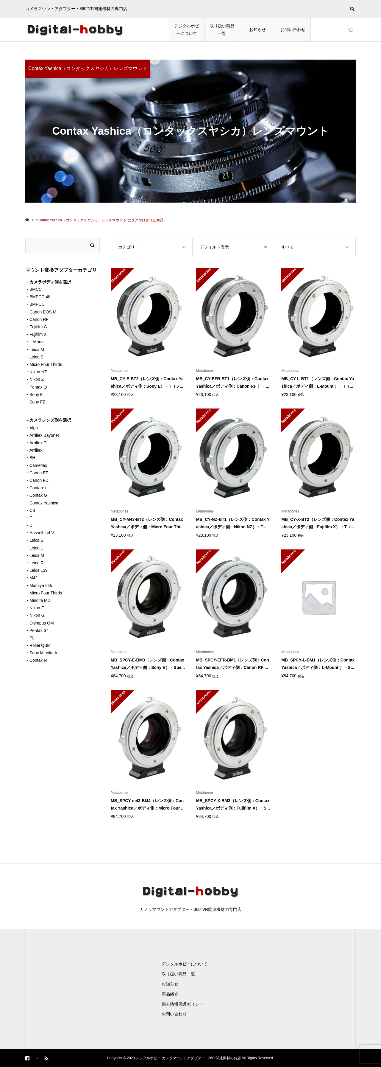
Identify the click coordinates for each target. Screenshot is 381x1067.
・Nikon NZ (36, 371)
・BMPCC (35, 304)
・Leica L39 (36, 570)
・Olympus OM (39, 623)
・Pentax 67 (36, 630)
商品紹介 (170, 994)
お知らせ (257, 29)
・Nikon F (34, 607)
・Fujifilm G (36, 326)
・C (28, 517)
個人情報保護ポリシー (182, 1004)
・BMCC (33, 289)
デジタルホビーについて (186, 30)
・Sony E (34, 394)
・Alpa (31, 427)
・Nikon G (35, 615)
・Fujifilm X (36, 334)
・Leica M (34, 349)
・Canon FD (37, 480)
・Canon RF (37, 319)
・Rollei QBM (38, 645)
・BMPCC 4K (38, 296)
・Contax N (36, 660)
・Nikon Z (34, 379)
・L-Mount (35, 341)
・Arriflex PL (37, 442)
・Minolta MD (38, 600)
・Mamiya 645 (38, 585)
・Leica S (34, 357)
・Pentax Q (36, 387)
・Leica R (34, 562)
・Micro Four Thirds (43, 364)
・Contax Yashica (41, 503)
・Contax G (36, 495)
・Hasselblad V (39, 532)
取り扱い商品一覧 (222, 30)
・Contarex (35, 487)
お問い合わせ (292, 29)
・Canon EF (36, 472)
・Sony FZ (35, 402)
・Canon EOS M (40, 312)
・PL (30, 638)
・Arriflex (34, 450)
